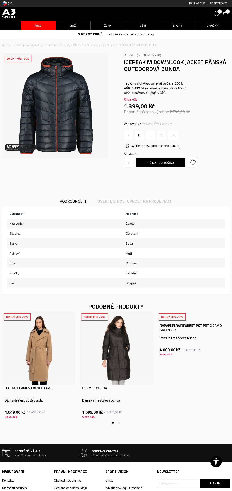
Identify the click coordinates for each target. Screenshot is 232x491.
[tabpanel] (38, 368)
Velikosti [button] (147, 124)
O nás (109, 480)
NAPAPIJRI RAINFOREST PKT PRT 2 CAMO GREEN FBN (191, 327)
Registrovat (218, 3)
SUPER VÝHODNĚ (90, 34)
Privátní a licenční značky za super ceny (130, 34)
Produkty (64, 45)
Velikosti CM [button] (164, 124)
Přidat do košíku (160, 162)
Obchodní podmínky (68, 480)
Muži (129, 253)
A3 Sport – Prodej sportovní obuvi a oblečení (29, 45)
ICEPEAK (131, 273)
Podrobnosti (73, 201)
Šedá (129, 243)
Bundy (111, 45)
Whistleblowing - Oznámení (124, 487)
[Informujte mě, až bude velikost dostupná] (128, 135)
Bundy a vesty (95, 45)
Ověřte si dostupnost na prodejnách (155, 145)
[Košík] (226, 13)
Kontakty (8, 480)
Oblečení (78, 45)
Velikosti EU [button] (131, 124)
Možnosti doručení (14, 487)
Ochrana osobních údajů (70, 487)
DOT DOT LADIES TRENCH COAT (28, 388)
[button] (184, 14)
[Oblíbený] (217, 13)
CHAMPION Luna (94, 388)
